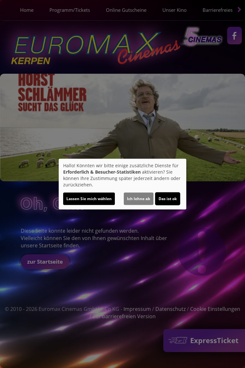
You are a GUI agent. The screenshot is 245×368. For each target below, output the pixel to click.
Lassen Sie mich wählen (89, 198)
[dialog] (122, 184)
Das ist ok (168, 198)
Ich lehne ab (138, 198)
